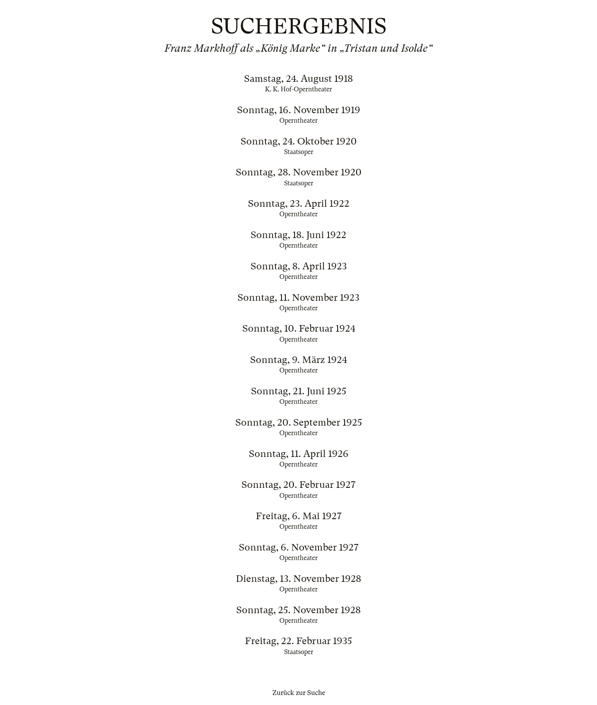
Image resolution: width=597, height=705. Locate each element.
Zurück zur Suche (298, 693)
